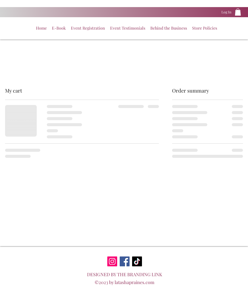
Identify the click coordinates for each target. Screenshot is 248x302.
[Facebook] (125, 261)
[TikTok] (137, 261)
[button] (238, 12)
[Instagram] (112, 261)
